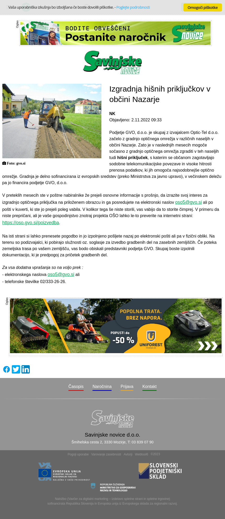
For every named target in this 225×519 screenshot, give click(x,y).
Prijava (127, 386)
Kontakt (149, 386)
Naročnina (102, 386)
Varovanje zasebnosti (106, 454)
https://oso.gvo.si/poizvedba (30, 222)
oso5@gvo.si (188, 202)
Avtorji (128, 454)
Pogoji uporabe (78, 454)
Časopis (76, 386)
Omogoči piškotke (203, 7)
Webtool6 (141, 454)
